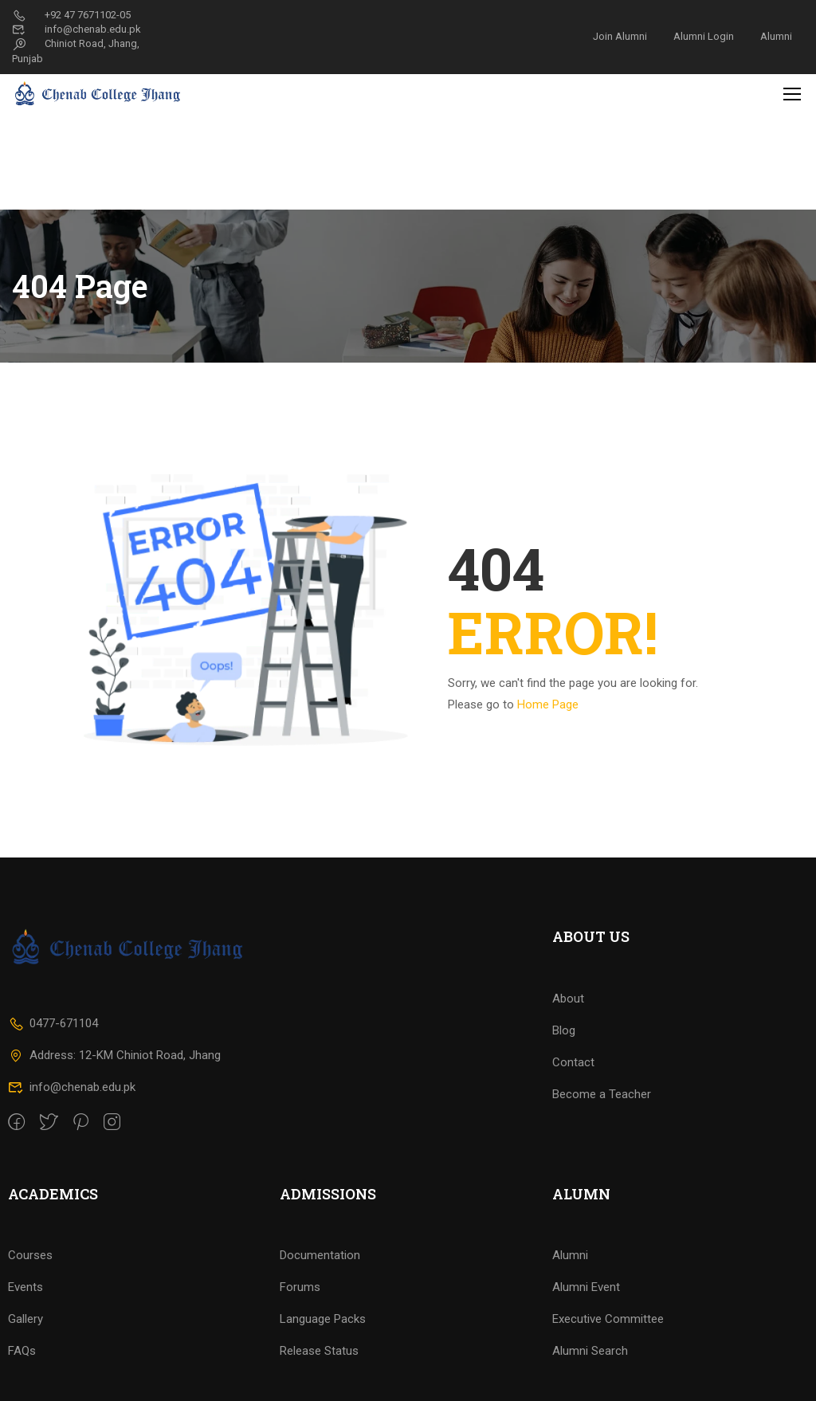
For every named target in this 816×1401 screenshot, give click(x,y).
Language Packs (323, 1334)
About (568, 1013)
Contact (573, 1076)
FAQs (22, 1366)
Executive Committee (608, 1334)
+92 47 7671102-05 (71, 15)
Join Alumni (620, 36)
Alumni (776, 36)
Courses (30, 1270)
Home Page (548, 606)
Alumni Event (586, 1302)
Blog (563, 1045)
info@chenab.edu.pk (76, 29)
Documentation (320, 1270)
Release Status (319, 1366)
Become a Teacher (601, 1108)
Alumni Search (590, 1366)
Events (25, 1302)
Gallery (25, 1334)
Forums (300, 1302)
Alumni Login (703, 36)
